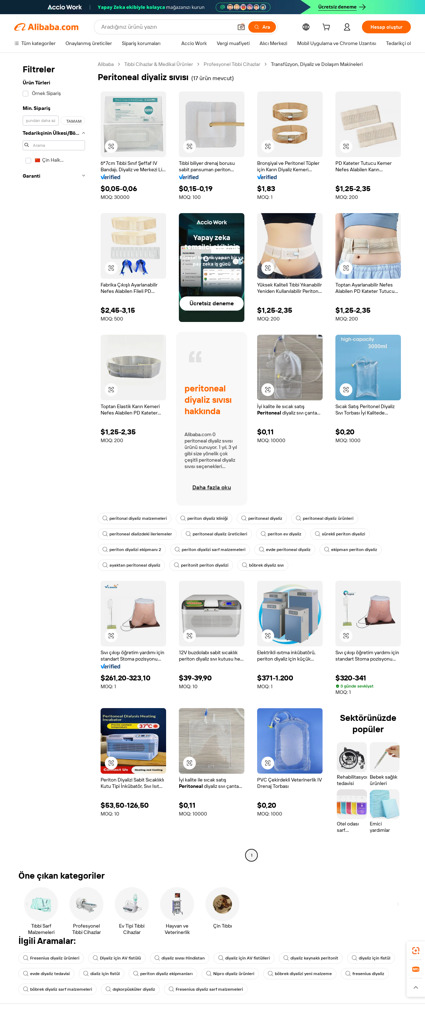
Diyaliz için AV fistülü (117, 958)
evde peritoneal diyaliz (285, 549)
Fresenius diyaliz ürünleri (51, 958)
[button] (241, 27)
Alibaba (106, 64)
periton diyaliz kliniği (204, 518)
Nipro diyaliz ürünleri (230, 974)
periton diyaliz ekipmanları (163, 974)
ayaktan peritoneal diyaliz (131, 565)
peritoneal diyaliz (261, 518)
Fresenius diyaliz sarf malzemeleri (206, 989)
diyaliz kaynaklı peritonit (310, 958)
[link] (416, 950)
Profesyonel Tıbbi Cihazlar (232, 64)
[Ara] (262, 27)
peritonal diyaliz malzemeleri (134, 518)
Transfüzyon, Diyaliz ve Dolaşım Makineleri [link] (317, 64)
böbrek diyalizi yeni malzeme (300, 974)
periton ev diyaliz (281, 534)
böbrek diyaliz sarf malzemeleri (57, 989)
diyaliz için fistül (371, 958)
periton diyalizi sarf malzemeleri (210, 549)
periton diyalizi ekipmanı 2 (131, 549)
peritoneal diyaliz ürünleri (324, 518)
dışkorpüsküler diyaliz (130, 989)
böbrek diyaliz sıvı (263, 565)
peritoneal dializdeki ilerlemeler (137, 534)
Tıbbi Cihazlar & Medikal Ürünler (158, 64)
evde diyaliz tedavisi (46, 974)
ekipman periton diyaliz (350, 549)
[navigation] (53, 460)
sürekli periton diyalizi (340, 534)
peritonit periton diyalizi (201, 565)
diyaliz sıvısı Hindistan (179, 958)
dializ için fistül (101, 974)
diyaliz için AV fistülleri (244, 958)
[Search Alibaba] (166, 27)
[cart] (327, 28)
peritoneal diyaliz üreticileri (216, 534)
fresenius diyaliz (364, 974)
